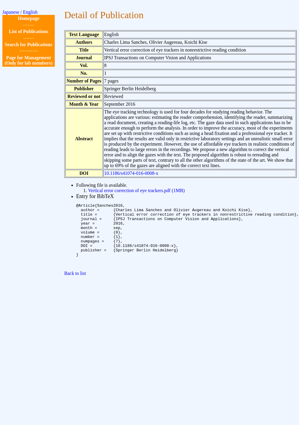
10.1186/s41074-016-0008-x (131, 173)
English (30, 12)
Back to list (75, 285)
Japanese (10, 12)
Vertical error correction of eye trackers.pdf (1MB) (136, 190)
